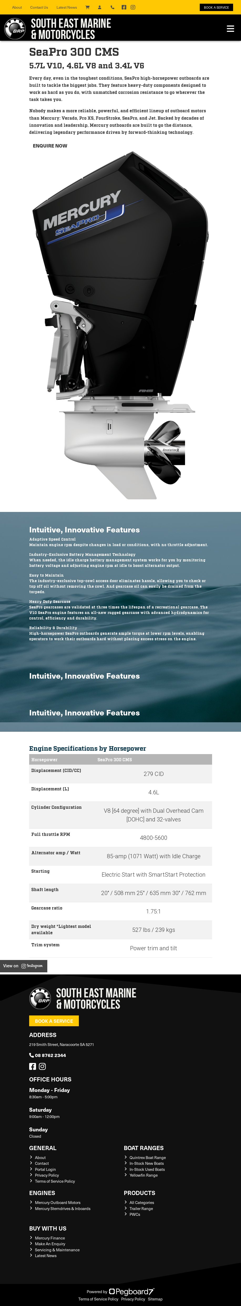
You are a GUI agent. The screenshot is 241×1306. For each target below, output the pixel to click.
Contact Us (39, 7)
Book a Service (54, 1021)
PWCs (135, 1214)
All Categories (142, 1202)
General (43, 1148)
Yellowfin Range (144, 1175)
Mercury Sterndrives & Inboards (62, 1208)
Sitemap (155, 1299)
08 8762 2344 (47, 1055)
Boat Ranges (144, 1148)
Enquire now (50, 145)
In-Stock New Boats (147, 1163)
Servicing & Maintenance (57, 1249)
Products (139, 1192)
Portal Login (45, 1169)
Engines (42, 1192)
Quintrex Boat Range (148, 1157)
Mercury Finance (50, 1238)
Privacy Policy (47, 1175)
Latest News (67, 7)
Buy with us (47, 1228)
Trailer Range (141, 1208)
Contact (42, 1163)
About (17, 7)
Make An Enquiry (50, 1243)
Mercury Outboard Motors (57, 1202)
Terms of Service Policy (55, 1181)
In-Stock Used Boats (147, 1169)
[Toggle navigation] (230, 28)
